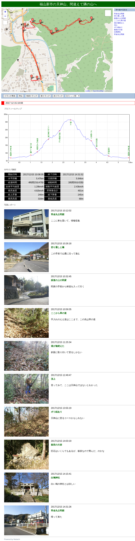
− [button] (5, 16)
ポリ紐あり (118, 27)
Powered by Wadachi (12, 539)
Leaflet (87, 91)
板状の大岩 (118, 30)
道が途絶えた (119, 23)
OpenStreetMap (98, 91)
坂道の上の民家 (120, 18)
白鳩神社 (117, 32)
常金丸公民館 (119, 14)
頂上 (115, 25)
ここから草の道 (120, 20)
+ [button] (5, 12)
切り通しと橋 (119, 16)
